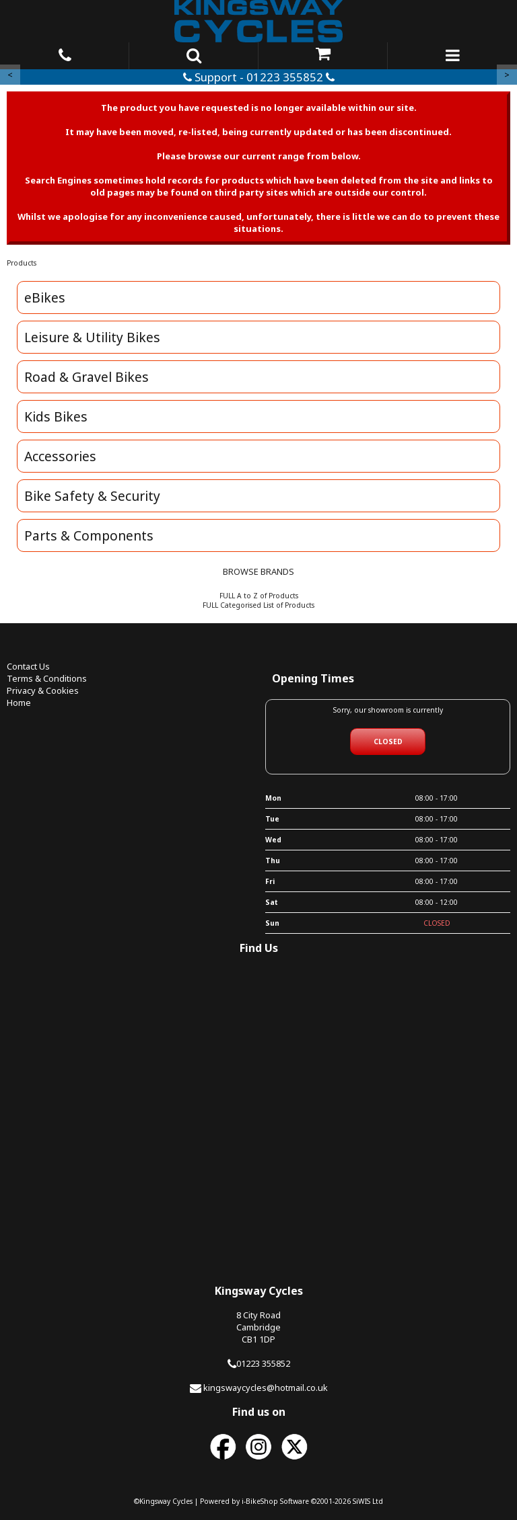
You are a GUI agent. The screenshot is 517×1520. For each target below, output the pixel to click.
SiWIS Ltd (368, 1501)
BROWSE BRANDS (258, 571)
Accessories (60, 456)
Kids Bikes (56, 416)
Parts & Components (88, 535)
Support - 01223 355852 (259, 77)
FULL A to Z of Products (258, 595)
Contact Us (28, 666)
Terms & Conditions (47, 678)
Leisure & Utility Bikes (92, 337)
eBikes (44, 297)
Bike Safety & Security (92, 496)
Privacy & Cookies (43, 690)
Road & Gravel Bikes (86, 377)
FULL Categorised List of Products (258, 605)
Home (19, 702)
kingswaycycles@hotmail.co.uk (265, 1388)
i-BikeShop (260, 1501)
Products (21, 263)
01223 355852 (263, 1363)
